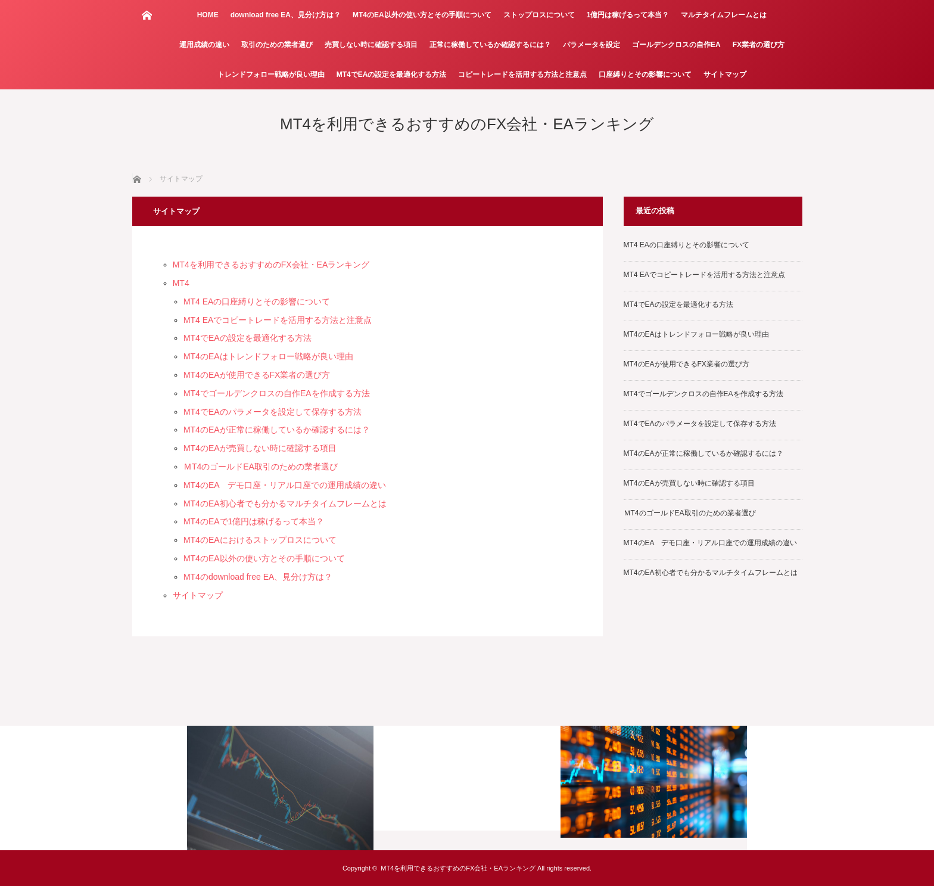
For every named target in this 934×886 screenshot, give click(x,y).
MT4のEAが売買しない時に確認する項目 (260, 448)
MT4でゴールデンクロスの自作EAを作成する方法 (276, 393)
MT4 (181, 283)
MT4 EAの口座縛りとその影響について (257, 301)
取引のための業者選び (277, 45)
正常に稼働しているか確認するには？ (490, 45)
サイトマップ (724, 74)
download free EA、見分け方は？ (286, 15)
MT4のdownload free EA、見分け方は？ (258, 577)
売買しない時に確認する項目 (371, 45)
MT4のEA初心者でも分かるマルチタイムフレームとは (285, 503)
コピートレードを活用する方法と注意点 (522, 74)
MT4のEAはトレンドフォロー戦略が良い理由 (268, 356)
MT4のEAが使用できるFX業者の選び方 (257, 375)
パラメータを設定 (591, 45)
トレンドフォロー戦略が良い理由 (271, 74)
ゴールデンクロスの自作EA (676, 45)
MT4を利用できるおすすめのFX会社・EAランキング (467, 124)
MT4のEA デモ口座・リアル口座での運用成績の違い (284, 485)
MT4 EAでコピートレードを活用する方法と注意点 (277, 320)
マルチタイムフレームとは (724, 15)
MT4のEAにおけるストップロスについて (260, 540)
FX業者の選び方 (758, 45)
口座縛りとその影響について (645, 74)
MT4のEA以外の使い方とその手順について (422, 15)
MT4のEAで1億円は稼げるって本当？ (253, 521)
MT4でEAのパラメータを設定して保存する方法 (272, 411)
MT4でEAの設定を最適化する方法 (392, 74)
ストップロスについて (539, 15)
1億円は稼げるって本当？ (628, 15)
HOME (208, 15)
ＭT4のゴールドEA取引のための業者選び (260, 466)
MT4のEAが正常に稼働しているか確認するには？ (276, 429)
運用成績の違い (204, 45)
